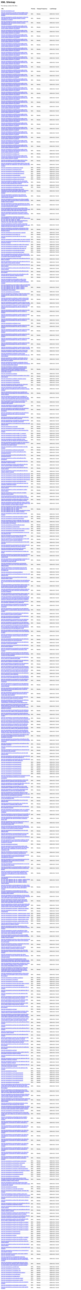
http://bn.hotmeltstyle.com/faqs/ (9, 373)
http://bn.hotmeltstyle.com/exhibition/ (10, 291)
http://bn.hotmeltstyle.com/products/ (10, 1082)
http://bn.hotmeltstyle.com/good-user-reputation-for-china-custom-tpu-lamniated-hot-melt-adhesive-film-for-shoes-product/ (15, 393)
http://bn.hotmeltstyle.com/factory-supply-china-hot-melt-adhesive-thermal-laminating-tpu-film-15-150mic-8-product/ (15, 340)
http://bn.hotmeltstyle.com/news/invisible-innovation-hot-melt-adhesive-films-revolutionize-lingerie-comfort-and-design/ (15, 868)
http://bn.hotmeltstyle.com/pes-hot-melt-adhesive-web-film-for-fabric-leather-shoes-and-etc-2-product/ (15, 1038)
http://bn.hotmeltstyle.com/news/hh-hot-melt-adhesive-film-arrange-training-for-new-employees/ (15, 639)
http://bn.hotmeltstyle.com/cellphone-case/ (12, 187)
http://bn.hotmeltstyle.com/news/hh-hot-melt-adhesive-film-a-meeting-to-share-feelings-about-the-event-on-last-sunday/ (15, 610)
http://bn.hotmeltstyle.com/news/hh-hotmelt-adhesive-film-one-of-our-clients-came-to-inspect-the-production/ (15, 721)
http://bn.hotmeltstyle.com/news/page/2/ (11, 762)
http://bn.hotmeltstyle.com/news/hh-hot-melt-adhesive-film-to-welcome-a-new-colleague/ (15, 673)
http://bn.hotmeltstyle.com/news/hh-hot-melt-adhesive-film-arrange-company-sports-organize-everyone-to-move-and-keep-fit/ (15, 636)
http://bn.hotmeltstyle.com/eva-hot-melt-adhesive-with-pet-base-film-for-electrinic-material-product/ (15, 274)
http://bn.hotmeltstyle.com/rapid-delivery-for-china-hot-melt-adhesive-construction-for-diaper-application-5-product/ (15, 1136)
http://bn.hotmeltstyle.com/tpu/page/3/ (10, 1233)
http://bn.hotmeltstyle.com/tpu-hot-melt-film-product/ (14, 1239)
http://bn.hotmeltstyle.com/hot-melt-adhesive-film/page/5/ (15, 479)
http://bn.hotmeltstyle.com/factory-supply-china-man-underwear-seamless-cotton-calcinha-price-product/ (14, 351)
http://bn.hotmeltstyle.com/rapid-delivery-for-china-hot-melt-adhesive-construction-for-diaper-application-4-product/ (15, 1131)
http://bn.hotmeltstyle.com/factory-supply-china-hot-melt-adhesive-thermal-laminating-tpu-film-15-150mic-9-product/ (15, 344)
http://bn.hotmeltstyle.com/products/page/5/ (12, 1078)
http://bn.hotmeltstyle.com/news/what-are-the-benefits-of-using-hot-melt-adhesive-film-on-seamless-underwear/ (15, 814)
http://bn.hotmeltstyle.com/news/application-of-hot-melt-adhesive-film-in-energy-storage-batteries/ (15, 539)
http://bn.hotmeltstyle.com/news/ (9, 844)
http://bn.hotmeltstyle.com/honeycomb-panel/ (12, 449)
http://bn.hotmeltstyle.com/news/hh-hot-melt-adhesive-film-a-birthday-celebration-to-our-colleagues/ (15, 601)
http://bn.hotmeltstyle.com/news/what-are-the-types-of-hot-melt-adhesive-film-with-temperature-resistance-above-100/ (15, 818)
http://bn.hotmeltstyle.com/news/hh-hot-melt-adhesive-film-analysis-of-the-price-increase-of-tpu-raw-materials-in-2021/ (15, 631)
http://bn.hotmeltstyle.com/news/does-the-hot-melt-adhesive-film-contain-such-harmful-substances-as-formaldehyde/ (14, 569)
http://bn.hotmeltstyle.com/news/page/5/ (11, 768)
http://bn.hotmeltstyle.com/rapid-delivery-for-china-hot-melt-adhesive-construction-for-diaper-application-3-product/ (15, 1127)
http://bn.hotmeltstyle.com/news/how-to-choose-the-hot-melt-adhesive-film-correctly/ (15, 750)
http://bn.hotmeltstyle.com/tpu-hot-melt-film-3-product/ (14, 1224)
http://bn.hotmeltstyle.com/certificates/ (10, 1274)
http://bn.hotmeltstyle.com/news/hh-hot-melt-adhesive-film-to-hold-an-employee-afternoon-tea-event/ (15, 664)
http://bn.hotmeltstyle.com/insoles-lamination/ (12, 518)
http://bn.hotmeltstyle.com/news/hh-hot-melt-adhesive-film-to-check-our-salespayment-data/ (15, 657)
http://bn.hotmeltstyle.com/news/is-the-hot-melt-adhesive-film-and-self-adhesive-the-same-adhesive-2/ (15, 756)
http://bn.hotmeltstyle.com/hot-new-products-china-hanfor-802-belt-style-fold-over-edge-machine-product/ (15, 496)
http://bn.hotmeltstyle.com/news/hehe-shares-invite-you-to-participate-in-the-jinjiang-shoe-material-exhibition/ (15, 594)
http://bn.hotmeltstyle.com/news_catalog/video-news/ (14, 921)
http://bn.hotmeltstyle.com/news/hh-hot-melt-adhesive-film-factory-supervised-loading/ (15, 642)
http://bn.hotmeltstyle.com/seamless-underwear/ (13, 1166)
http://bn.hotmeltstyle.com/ (8, 10)
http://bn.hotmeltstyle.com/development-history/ (13, 1272)
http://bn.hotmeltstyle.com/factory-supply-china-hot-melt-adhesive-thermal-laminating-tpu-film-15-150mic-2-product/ (15, 311)
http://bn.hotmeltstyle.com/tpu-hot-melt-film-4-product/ (14, 1225)
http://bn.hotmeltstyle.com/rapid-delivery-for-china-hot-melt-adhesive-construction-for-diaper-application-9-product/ (15, 1153)
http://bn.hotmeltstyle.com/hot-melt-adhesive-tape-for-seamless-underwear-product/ (14, 484)
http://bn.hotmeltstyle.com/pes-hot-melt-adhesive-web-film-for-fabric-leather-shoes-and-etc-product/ (15, 1041)
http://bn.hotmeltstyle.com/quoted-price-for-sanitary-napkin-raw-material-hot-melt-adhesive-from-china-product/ (14, 1118)
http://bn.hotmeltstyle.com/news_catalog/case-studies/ (15, 908)
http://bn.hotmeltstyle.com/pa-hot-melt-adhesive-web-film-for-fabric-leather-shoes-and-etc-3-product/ (14, 1000)
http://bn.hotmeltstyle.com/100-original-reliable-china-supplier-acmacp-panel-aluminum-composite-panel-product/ (14, 14)
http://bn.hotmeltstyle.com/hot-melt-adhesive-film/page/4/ (15, 477)
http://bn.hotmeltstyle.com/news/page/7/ (11, 771)
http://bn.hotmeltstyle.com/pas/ (9, 1009)
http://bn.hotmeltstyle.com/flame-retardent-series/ (13, 378)
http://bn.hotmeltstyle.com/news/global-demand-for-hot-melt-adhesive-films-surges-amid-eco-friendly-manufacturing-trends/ (15, 860)
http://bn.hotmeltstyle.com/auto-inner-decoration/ (13, 177)
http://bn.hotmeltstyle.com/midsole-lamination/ (12, 530)
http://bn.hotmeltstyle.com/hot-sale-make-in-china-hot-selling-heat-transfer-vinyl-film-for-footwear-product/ (15, 499)
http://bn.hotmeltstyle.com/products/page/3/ (12, 1074)
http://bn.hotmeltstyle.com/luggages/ (10, 526)
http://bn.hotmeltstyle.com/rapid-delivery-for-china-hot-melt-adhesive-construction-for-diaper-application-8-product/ (15, 1149)
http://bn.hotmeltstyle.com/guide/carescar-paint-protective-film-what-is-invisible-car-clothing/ (13, 405)
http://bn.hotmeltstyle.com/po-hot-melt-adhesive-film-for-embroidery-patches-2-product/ (15, 1059)
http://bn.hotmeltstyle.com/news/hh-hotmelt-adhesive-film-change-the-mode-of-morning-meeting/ (14, 697)
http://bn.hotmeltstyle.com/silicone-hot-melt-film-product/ (15, 1170)
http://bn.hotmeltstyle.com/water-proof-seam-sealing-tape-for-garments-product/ (14, 1254)
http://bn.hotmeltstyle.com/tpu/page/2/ (10, 1231)
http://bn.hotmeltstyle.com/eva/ (9, 277)
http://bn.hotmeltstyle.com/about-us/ (10, 153)
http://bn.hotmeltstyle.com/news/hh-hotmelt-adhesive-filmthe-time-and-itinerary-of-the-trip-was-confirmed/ (14, 724)
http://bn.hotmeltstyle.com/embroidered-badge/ (13, 250)
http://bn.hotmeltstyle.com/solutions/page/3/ (12, 1174)
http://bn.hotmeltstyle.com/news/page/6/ (11, 769)
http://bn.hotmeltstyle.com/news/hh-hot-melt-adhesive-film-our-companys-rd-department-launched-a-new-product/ (15, 649)
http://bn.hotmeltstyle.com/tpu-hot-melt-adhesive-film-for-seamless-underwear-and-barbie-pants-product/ (15, 1216)
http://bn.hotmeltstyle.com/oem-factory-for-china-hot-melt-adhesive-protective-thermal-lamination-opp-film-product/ (14, 951)
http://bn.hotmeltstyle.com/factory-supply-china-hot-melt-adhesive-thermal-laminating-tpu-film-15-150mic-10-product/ (15, 307)
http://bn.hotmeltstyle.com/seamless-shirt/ (11, 1164)
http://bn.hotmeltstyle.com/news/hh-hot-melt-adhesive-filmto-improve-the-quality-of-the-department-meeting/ (15, 710)
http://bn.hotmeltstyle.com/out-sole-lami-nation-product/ (15, 983)
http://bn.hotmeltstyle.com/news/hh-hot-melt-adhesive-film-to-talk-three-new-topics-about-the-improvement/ (15, 670)
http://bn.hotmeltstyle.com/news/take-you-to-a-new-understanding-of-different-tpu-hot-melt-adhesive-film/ (14, 787)
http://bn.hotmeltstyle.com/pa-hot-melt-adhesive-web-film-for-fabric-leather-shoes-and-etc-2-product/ (14, 997)
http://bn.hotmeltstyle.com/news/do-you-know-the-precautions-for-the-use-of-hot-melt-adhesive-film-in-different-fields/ (14, 564)
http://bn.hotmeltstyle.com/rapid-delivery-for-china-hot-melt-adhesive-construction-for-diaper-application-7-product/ (15, 1144)
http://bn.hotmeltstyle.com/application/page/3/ (12, 173)
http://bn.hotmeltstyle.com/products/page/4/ (12, 1076)
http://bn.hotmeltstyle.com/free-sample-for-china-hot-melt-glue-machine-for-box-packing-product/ (14, 385)
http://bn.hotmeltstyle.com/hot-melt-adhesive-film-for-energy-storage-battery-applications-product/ (14, 465)
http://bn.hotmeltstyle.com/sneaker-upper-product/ (14, 1285)
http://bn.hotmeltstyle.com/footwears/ (10, 382)
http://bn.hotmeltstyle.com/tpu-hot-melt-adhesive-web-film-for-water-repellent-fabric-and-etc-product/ (15, 1219)
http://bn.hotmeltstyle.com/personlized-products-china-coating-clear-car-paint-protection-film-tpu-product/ (15, 1011)
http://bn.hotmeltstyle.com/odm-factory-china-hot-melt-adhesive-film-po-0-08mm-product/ (15, 923)
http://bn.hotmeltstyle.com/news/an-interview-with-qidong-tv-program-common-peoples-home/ (14, 536)
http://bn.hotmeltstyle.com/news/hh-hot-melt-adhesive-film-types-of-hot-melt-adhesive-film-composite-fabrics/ (15, 676)
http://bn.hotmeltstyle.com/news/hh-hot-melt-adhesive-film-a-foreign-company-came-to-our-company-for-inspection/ (15, 605)
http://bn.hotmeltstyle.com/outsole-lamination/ (12, 985)
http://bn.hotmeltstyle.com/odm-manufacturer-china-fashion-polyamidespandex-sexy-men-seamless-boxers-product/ (15, 927)
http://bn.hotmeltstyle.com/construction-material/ (13, 232)
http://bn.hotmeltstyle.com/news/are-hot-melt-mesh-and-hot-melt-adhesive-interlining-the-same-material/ (15, 545)
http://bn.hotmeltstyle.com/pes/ (9, 1050)
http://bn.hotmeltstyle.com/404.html (10, 1266)
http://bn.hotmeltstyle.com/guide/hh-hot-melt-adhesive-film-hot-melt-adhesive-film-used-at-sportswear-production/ (15, 414)
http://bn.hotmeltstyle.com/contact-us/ (10, 234)
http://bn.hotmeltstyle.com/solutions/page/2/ (12, 1172)
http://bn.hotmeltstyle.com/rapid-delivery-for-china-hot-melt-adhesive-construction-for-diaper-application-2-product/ (15, 1122)
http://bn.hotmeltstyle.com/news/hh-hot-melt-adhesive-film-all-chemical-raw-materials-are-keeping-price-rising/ (15, 623)
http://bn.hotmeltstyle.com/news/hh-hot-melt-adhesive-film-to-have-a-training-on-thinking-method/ (15, 661)
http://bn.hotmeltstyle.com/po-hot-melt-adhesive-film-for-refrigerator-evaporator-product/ (15, 1065)
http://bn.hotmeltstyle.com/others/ (9, 979)
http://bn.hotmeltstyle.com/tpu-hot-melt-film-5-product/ (14, 1227)
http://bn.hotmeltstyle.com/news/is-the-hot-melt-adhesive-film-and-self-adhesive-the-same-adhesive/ (15, 759)
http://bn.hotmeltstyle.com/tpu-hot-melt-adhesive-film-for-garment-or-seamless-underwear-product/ (15, 1204)
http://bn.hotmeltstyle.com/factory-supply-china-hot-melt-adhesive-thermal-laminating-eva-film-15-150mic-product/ (15, 303)
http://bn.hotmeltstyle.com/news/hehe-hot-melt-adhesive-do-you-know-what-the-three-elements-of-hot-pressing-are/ (15, 581)
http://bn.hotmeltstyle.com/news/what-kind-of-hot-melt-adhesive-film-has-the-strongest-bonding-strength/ (15, 834)
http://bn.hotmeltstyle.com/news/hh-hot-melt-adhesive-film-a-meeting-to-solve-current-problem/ (15, 613)
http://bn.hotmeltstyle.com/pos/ (9, 1071)
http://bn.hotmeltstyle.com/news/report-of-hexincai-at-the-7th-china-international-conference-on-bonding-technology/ (15, 777)
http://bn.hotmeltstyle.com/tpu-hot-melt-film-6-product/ (14, 1229)
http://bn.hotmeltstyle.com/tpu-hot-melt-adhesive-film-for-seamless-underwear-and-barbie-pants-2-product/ (15, 1213)
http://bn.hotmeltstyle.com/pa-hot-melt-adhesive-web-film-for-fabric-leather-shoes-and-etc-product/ (14, 1003)
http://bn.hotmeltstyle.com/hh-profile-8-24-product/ (14, 437)
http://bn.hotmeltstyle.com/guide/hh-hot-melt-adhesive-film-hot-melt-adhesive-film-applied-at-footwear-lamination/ (15, 409)
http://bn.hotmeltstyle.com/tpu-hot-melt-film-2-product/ (14, 1222)
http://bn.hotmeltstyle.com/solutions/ (10, 1176)
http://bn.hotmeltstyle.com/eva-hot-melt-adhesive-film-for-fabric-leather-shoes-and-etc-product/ (15, 262)
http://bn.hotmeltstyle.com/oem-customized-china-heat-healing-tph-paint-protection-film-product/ (15, 944)
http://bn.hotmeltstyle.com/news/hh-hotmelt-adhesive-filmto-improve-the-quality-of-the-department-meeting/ (14, 727)
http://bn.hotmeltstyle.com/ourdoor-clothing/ (12, 981)
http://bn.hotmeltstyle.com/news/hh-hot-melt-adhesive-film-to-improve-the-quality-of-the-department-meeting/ (15, 667)
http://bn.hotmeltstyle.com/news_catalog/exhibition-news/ (15, 915)
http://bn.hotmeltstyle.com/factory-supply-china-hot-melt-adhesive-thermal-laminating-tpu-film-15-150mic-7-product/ (15, 335)
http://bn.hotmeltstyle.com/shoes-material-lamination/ (14, 1168)
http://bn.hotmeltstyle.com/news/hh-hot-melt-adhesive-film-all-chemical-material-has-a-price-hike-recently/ (15, 620)
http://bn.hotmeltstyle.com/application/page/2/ (12, 171)
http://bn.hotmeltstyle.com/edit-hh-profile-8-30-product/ (15, 244)
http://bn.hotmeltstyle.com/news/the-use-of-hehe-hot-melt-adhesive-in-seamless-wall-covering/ (14, 804)
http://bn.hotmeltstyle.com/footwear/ (10, 380)
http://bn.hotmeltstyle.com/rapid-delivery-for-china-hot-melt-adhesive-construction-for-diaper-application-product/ (15, 1158)
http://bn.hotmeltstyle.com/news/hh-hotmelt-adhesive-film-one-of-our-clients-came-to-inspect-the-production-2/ (15, 718)
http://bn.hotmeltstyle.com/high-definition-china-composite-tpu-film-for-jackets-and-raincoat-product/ (14, 440)
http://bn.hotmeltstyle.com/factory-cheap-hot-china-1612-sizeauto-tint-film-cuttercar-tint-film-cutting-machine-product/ (15, 295)
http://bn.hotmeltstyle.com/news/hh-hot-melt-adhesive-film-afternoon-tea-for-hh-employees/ (15, 617)
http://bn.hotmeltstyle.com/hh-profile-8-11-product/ (14, 435)
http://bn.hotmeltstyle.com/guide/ (9, 426)
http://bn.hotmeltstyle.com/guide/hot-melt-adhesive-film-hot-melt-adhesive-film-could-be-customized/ (15, 421)
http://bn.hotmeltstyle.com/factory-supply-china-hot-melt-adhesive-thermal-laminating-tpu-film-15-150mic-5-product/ (15, 326)
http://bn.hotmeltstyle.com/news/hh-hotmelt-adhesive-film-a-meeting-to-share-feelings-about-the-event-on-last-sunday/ (15, 714)
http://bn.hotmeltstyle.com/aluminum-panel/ (12, 167)
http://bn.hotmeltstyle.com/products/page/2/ (12, 1072)
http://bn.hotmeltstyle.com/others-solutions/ (12, 977)
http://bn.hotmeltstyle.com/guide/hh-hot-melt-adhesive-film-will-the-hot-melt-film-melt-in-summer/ (15, 417)
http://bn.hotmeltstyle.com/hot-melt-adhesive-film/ (13, 481)
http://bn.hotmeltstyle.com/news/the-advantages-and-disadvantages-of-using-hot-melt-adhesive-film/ (14, 790)
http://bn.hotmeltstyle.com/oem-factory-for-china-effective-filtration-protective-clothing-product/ (13, 947)
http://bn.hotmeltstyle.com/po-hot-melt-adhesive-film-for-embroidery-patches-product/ (15, 1062)
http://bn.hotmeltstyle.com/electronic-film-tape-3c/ (13, 248)
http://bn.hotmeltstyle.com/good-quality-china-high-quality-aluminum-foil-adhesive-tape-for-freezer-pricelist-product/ (15, 389)
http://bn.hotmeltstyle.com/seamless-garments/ (13, 1162)
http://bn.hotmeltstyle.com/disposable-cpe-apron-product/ (15, 239)
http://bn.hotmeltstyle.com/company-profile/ (12, 1280)
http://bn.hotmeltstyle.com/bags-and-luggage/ (12, 179)
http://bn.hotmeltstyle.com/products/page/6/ (12, 1080)
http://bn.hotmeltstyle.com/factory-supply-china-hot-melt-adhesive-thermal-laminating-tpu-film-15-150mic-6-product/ (15, 331)
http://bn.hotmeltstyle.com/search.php (10, 1268)
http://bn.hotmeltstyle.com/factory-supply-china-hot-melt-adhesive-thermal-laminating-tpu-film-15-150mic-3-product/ (15, 316)
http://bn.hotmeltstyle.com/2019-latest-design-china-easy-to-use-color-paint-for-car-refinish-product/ (14, 160)
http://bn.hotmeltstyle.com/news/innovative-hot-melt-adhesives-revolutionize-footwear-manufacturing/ (14, 852)
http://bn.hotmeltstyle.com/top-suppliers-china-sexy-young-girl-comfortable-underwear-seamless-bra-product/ (15, 1194)
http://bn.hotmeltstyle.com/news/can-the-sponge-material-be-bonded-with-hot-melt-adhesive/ (13, 548)
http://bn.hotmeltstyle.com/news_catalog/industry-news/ (15, 917)
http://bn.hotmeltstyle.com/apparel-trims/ (11, 169)
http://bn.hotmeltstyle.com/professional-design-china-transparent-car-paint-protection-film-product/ (14, 1103)
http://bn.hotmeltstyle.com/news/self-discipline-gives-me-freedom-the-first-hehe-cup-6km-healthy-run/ (15, 783)
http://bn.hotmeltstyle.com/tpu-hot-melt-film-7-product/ (14, 1237)
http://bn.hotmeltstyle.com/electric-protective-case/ (14, 246)
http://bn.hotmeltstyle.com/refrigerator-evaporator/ (13, 1161)
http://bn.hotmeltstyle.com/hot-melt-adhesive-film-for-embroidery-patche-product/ (14, 462)
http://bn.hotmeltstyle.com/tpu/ (8, 1235)
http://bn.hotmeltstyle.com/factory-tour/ (11, 323)
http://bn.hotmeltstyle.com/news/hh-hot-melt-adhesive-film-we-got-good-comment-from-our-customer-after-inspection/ (15, 680)
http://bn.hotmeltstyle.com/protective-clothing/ (12, 1110)
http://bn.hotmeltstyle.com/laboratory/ (10, 1276)
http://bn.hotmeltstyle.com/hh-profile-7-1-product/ (13, 433)
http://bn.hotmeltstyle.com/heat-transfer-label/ (12, 428)
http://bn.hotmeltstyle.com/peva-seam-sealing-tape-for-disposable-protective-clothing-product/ (15, 1052)
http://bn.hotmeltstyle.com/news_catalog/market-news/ (15, 919)
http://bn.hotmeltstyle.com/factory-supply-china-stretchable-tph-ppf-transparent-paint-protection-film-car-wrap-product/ (15, 355)
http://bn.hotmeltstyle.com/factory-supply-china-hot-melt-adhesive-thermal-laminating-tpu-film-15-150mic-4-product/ (15, 320)
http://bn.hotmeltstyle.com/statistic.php (11, 1270)
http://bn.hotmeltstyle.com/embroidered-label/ (12, 252)
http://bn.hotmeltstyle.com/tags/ (9, 1186)
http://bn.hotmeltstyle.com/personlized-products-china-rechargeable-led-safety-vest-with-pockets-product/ (15, 1019)
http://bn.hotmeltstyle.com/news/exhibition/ (12, 572)
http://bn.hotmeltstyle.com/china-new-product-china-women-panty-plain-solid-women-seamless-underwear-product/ (15, 214)
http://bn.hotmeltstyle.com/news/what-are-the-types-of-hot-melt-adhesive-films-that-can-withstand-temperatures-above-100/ (15, 823)
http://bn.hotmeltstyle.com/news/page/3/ (11, 764)
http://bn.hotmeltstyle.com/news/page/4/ (11, 766)
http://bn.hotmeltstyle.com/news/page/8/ (11, 773)
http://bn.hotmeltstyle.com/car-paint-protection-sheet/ (14, 185)
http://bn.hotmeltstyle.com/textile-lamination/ (12, 1188)
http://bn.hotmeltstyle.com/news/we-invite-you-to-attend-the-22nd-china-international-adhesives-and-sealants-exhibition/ (15, 811)
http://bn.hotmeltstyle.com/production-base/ (12, 1278)
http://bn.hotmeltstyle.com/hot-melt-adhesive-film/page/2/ (15, 473)
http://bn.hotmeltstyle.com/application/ (10, 175)
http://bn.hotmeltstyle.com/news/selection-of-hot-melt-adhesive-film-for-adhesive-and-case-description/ (14, 780)
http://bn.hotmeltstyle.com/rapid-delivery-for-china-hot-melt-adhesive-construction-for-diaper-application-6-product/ (15, 1140)
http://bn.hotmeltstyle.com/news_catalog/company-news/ (15, 913)
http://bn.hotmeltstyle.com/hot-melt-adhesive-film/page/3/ (15, 475)
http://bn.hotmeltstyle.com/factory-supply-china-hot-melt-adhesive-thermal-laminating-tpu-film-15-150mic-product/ (15, 348)
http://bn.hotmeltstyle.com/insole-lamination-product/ (14, 516)
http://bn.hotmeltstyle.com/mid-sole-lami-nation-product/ (15, 528)
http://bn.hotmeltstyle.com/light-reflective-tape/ (13, 524)
